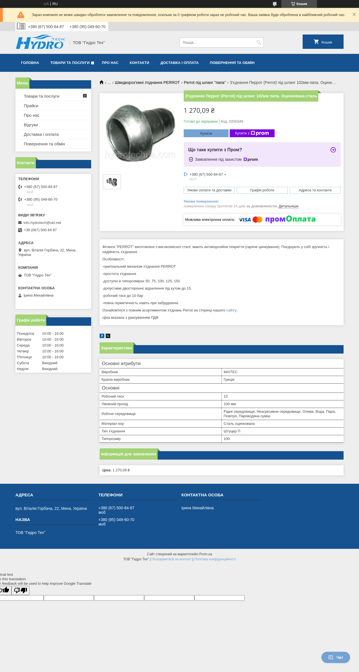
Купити (206, 133)
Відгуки (31, 124)
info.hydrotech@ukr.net (42, 223)
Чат (335, 657)
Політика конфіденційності (215, 559)
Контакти (139, 63)
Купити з (252, 133)
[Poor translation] (20, 590)
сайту (231, 310)
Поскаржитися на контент (172, 559)
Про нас (110, 63)
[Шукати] (259, 42)
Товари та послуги (69, 63)
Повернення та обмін (232, 63)
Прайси (31, 105)
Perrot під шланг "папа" (205, 82)
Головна (30, 63)
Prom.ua (205, 554)
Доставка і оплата (179, 63)
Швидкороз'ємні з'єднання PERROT (147, 82)
